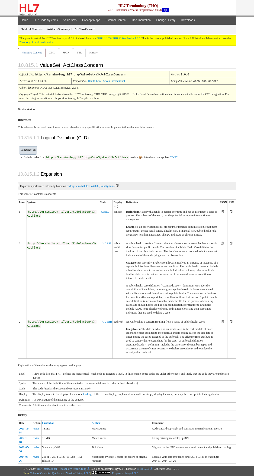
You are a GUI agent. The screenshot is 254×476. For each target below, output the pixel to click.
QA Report (58, 473)
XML (53, 52)
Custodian (48, 422)
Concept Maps (91, 20)
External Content (116, 20)
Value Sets (70, 20)
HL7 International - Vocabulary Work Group (61, 468)
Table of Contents (40, 473)
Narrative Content (32, 52)
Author (96, 422)
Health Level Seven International (106, 81)
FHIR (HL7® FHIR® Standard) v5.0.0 (118, 38)
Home (24, 20)
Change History (166, 20)
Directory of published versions (37, 42)
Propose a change (123, 473)
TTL (80, 52)
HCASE (107, 243)
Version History (76, 473)
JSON (67, 52)
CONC (173, 157)
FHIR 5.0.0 (143, 468)
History (95, 52)
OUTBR (107, 321)
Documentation (141, 20)
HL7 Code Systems (46, 20)
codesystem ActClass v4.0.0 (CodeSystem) (90, 185)
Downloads (188, 20)
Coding (87, 393)
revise (36, 428)
